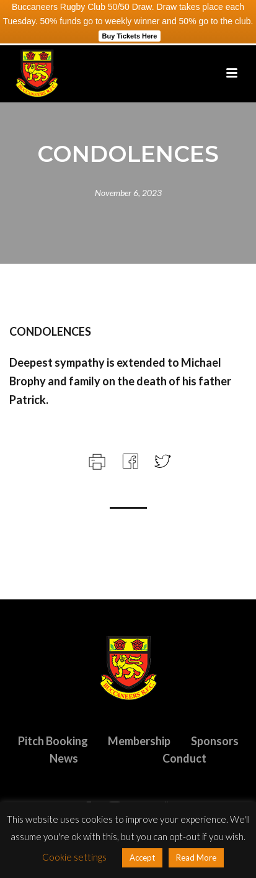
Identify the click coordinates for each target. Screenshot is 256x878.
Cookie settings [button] (74, 856)
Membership (139, 741)
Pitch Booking (53, 741)
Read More (196, 857)
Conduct (184, 758)
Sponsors (215, 741)
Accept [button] (142, 857)
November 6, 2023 (128, 192)
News (64, 758)
